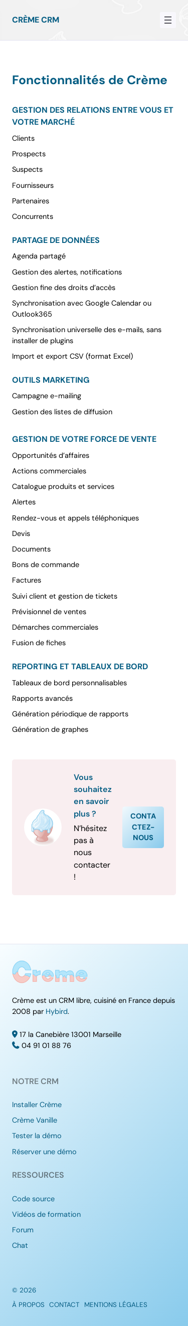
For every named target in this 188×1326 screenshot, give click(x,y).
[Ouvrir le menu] (168, 20)
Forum (23, 1230)
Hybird (57, 1011)
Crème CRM (35, 20)
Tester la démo (37, 1136)
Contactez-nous (143, 827)
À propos (28, 1304)
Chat (20, 1245)
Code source (33, 1199)
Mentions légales (115, 1304)
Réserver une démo (44, 1152)
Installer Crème (37, 1105)
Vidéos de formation (46, 1214)
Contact (64, 1304)
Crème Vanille (34, 1120)
